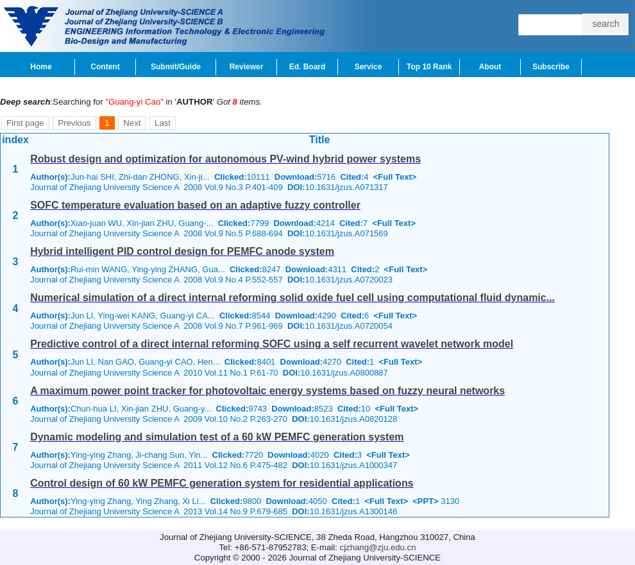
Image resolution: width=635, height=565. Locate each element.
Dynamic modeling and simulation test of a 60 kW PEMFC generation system (216, 436)
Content (104, 66)
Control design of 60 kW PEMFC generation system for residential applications (221, 483)
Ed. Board (307, 66)
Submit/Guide (176, 66)
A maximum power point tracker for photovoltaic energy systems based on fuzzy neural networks (267, 390)
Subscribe (551, 66)
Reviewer (247, 66)
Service (368, 66)
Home (40, 66)
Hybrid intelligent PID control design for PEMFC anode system (182, 251)
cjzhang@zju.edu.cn (378, 547)
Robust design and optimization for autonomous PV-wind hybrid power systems (225, 158)
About (490, 66)
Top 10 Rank (429, 66)
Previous (74, 123)
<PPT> (425, 501)
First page (25, 123)
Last (163, 123)
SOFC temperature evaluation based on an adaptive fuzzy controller (195, 205)
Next (131, 123)
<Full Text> (395, 177)
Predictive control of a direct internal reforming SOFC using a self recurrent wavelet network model (271, 343)
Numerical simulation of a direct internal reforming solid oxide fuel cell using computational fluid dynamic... (292, 297)
